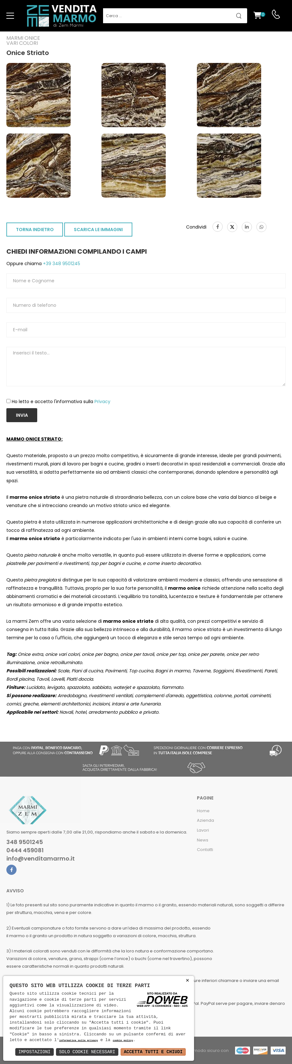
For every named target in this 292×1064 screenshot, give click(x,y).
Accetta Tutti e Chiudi (153, 1052)
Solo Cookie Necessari (87, 1052)
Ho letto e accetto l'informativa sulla (61, 401)
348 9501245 (24, 842)
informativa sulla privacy (78, 1040)
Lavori (203, 830)
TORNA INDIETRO (35, 229)
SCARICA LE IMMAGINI (98, 229)
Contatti (205, 850)
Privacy (102, 401)
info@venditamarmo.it (40, 858)
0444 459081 (25, 850)
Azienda (205, 820)
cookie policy (123, 1040)
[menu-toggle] (10, 16)
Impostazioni (34, 1052)
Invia (22, 415)
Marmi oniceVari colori (23, 41)
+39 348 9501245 (61, 263)
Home (203, 811)
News (202, 840)
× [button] (187, 981)
